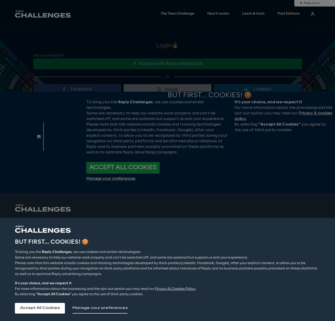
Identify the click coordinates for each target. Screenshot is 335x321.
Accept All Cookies (40, 308)
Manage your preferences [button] (101, 308)
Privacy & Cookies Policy (175, 288)
